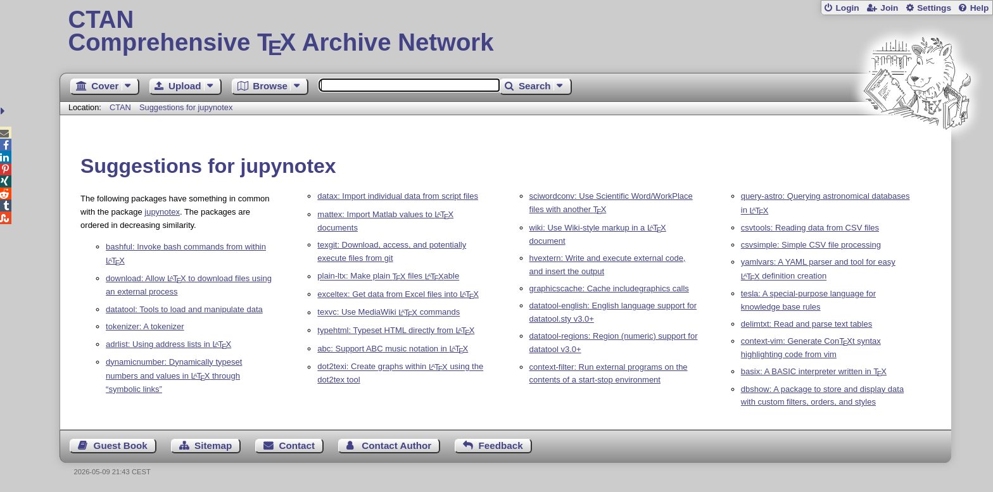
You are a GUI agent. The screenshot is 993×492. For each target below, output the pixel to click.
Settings (934, 8)
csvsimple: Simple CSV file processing (811, 244)
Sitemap (213, 445)
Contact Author (396, 445)
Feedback (501, 445)
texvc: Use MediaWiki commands (388, 312)
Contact (297, 445)
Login (847, 8)
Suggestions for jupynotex (185, 107)
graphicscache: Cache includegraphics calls (609, 288)
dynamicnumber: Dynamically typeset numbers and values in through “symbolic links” (174, 375)
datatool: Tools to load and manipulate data (184, 309)
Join (889, 8)
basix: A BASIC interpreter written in (814, 371)
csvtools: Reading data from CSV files (810, 227)
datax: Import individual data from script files (397, 196)
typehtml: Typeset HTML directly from (395, 330)
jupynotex (162, 212)
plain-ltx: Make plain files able (388, 276)
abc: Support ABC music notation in (392, 348)
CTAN (120, 107)
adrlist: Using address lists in (168, 344)
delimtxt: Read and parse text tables (806, 324)
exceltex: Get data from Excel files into (398, 294)
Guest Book (121, 445)
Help (979, 8)
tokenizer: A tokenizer (145, 326)
